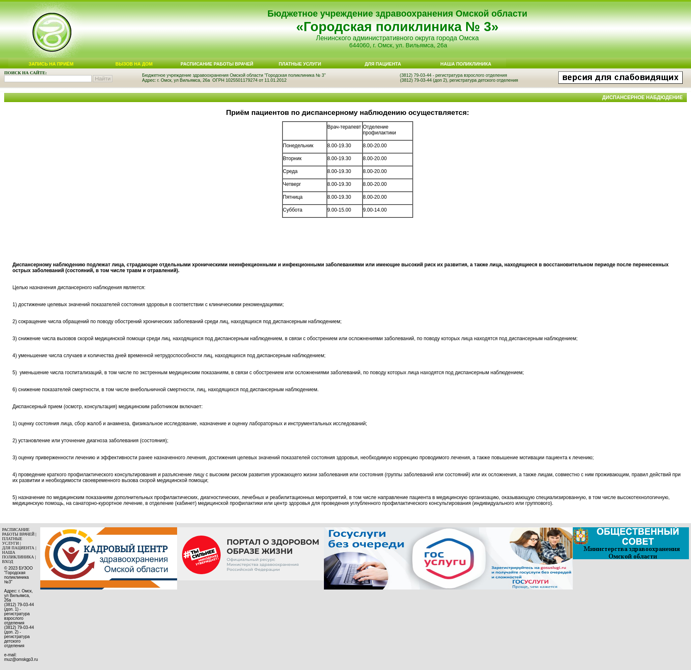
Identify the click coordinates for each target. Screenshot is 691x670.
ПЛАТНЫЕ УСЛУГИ (12, 541)
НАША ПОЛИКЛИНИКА (18, 554)
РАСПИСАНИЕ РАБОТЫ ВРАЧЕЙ (18, 531)
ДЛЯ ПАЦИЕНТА (18, 548)
